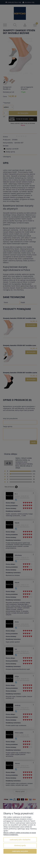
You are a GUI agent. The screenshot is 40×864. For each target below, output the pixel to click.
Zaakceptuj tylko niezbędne (20, 840)
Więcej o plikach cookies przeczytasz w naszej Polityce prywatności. (19, 834)
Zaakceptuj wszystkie (20, 851)
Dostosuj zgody (20, 845)
